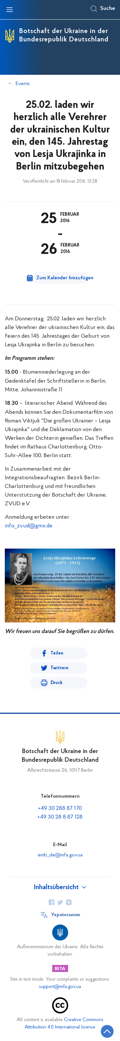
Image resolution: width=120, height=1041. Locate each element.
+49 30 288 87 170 (60, 808)
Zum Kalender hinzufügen (62, 278)
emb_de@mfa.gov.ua (60, 855)
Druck (56, 683)
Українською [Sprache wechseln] (65, 914)
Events (23, 83)
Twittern (59, 668)
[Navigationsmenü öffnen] (9, 9)
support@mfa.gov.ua (60, 987)
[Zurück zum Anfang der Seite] (107, 1031)
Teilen (57, 653)
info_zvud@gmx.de (28, 526)
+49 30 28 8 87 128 (60, 817)
